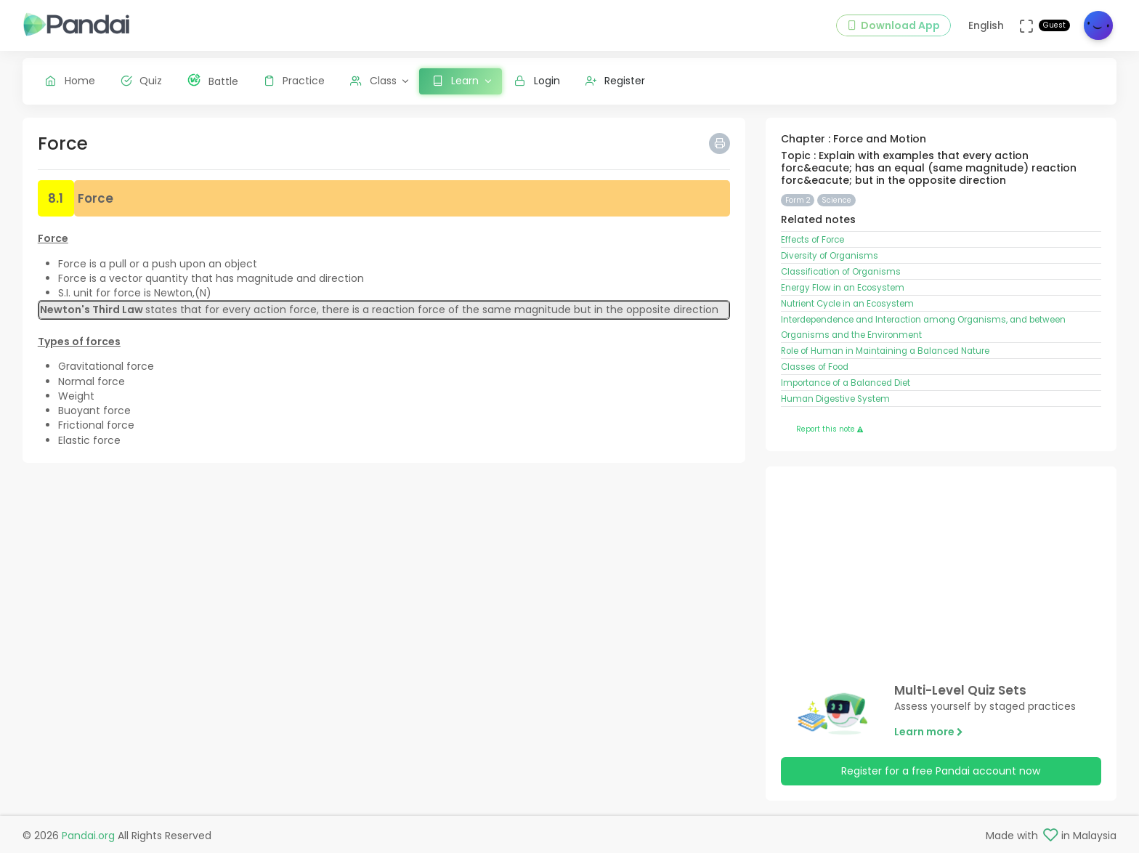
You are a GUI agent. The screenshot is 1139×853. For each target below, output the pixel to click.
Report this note (829, 429)
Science (836, 200)
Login (537, 80)
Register (615, 80)
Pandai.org (88, 835)
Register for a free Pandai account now (940, 771)
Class (373, 80)
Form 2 (798, 200)
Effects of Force (812, 240)
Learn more (928, 731)
